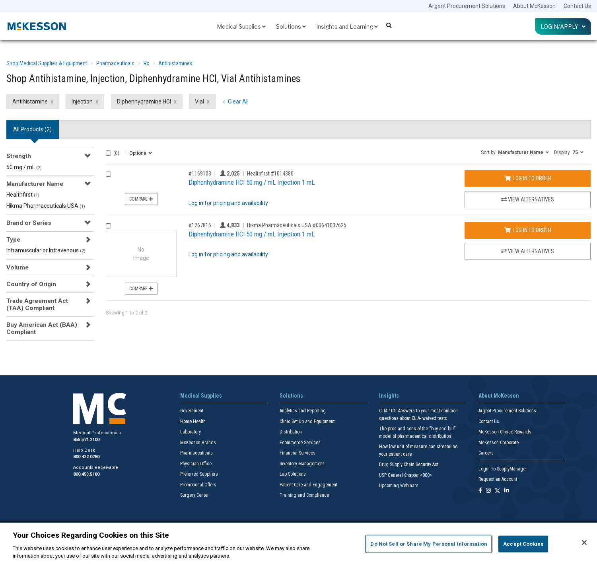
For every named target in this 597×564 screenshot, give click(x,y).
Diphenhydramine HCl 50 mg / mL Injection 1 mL (252, 182)
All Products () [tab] (32, 129)
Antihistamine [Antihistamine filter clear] (30, 101)
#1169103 (200, 173)
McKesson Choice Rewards (504, 432)
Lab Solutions (293, 474)
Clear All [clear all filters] (238, 101)
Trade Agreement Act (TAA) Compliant (37, 304)
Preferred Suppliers (199, 474)
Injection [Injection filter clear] (82, 101)
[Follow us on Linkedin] (506, 491)
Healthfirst (22, 194)
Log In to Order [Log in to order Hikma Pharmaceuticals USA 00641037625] (527, 230)
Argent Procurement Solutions (466, 6)
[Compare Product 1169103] (108, 174)
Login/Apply (563, 26)
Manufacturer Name (34, 183)
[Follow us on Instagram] (488, 491)
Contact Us (577, 6)
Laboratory (190, 432)
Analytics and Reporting (303, 411)
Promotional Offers (198, 485)
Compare (141, 199)
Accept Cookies (523, 544)
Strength (18, 156)
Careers (486, 453)
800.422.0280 (86, 456)
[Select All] (108, 153)
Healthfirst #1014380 (270, 173)
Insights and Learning (347, 26)
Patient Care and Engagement (308, 485)
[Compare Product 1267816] (108, 225)
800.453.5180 (86, 474)
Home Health (193, 421)
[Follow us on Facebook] (480, 491)
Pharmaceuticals (115, 63)
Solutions (291, 26)
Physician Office (196, 463)
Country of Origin (31, 284)
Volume (17, 267)
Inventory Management (302, 463)
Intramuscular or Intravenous (46, 250)
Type (13, 239)
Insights (389, 395)
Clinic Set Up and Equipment (307, 421)
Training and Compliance (304, 495)
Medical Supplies (241, 26)
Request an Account (497, 479)
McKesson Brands (198, 442)
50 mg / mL (24, 167)
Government (191, 411)
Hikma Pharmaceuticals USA (45, 206)
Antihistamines (175, 63)
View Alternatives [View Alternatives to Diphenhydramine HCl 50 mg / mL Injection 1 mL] (527, 199)
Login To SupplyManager (502, 469)
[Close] (584, 542)
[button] (515, 152)
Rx (146, 63)
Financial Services (297, 453)
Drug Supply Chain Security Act (408, 464)
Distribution (291, 432)
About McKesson (534, 6)
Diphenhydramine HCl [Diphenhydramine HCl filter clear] (144, 101)
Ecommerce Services (300, 442)
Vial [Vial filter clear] (199, 101)
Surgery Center (194, 495)
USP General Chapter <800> (405, 475)
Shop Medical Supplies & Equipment (46, 63)
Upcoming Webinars (398, 485)
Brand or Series (28, 222)
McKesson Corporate (498, 442)
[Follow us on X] (497, 491)
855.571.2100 (86, 439)
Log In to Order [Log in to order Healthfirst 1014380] (527, 178)
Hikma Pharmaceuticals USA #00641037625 (296, 225)
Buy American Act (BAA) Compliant (41, 328)
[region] (298, 543)
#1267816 (200, 225)
